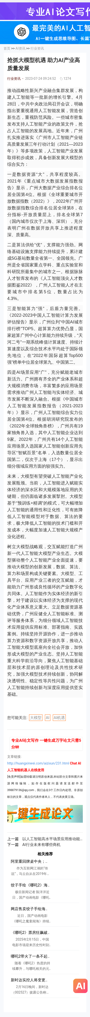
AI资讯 (20, 48)
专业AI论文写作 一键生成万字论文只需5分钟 (46, 743)
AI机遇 (59, 717)
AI (47, 717)
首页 (7, 48)
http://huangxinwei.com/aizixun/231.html (38, 763)
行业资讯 (37, 48)
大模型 (36, 717)
